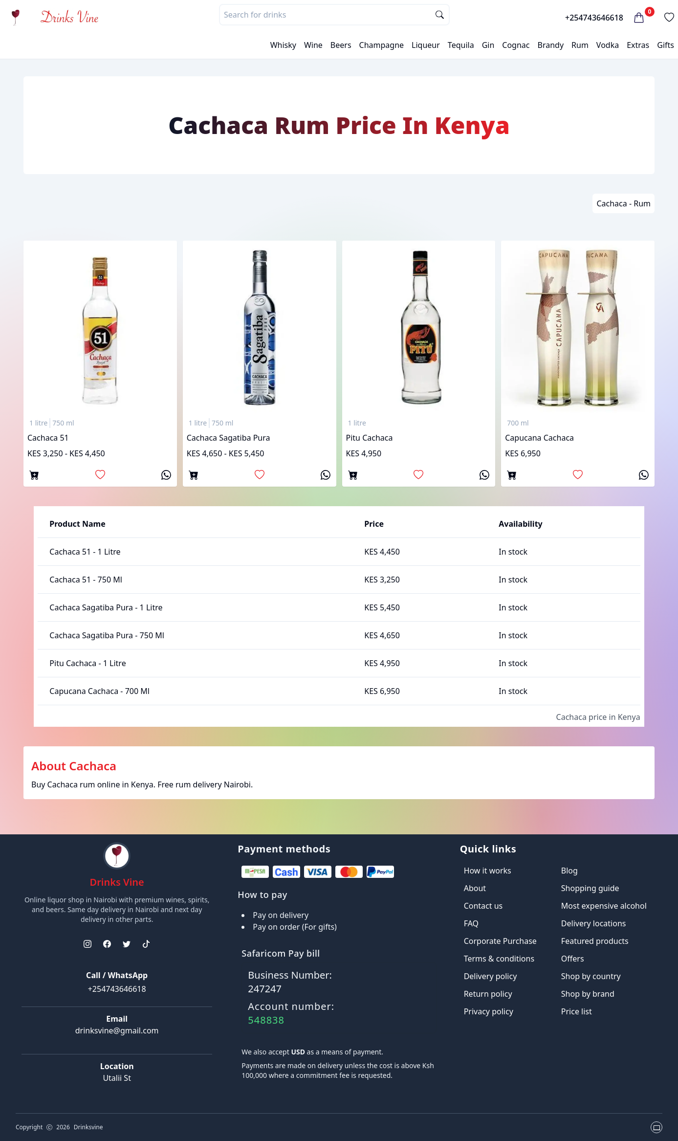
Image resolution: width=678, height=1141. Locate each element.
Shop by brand (587, 993)
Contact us (483, 905)
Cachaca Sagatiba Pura (228, 437)
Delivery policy (490, 976)
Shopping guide (590, 888)
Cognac (515, 45)
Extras (638, 45)
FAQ (471, 923)
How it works (487, 870)
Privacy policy (488, 1011)
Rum (580, 45)
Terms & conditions (499, 958)
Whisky (283, 45)
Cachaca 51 (48, 437)
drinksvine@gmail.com (117, 1030)
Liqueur (426, 45)
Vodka (607, 45)
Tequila (461, 45)
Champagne (381, 45)
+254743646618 (594, 17)
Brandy (550, 45)
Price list (576, 1011)
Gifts (665, 45)
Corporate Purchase (500, 941)
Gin (488, 45)
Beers (340, 45)
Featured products (595, 941)
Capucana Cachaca (539, 437)
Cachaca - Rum (623, 203)
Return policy (488, 993)
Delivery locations (593, 923)
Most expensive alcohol (604, 905)
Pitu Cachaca (369, 437)
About (475, 888)
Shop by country (591, 976)
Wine (313, 45)
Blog (569, 870)
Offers (572, 958)
